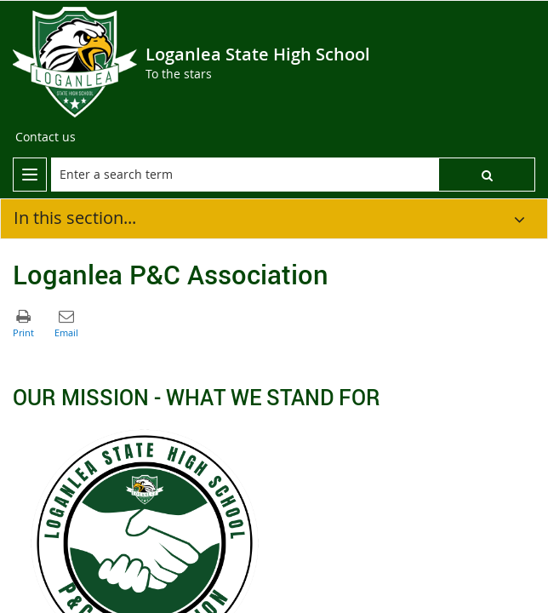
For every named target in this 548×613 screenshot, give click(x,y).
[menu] (30, 175)
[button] (486, 175)
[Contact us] (45, 137)
